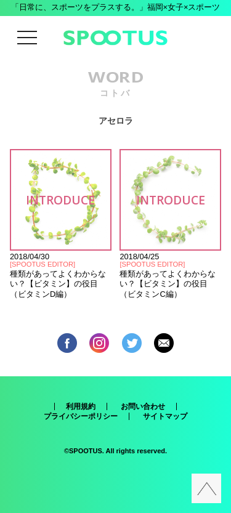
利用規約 (80, 406)
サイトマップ (165, 416)
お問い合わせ (143, 406)
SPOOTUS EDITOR (42, 264)
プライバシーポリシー (81, 416)
